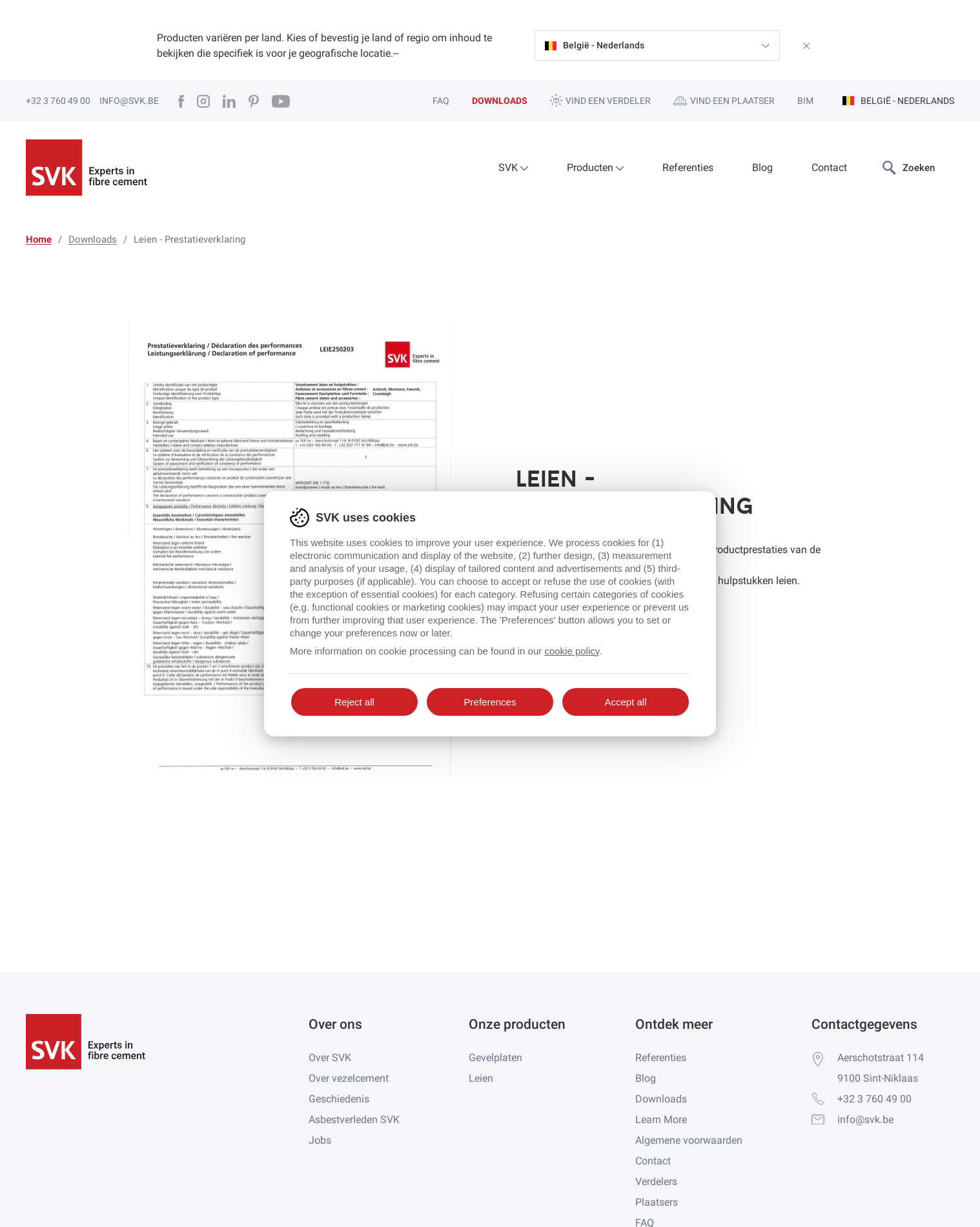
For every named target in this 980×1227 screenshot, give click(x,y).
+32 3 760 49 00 (58, 101)
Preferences (490, 701)
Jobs (320, 1140)
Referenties (687, 167)
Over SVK (330, 1057)
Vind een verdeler (600, 100)
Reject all (354, 701)
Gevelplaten (495, 1057)
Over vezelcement (349, 1078)
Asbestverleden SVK (354, 1119)
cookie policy (571, 650)
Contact (829, 167)
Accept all (625, 701)
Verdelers (656, 1181)
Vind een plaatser (724, 101)
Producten (595, 167)
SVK (513, 167)
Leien (481, 1078)
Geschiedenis (339, 1099)
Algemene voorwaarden (688, 1140)
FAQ (441, 101)
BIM (805, 101)
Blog (762, 167)
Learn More (661, 1119)
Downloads (499, 101)
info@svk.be (129, 101)
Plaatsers (656, 1202)
